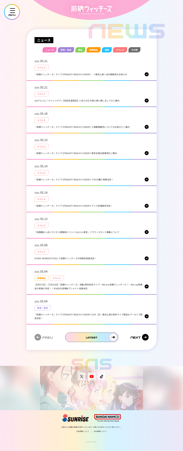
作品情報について (82, 431)
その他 (134, 49)
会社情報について (100, 431)
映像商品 (93, 49)
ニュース (49, 49)
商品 (80, 49)
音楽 (107, 49)
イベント (120, 49)
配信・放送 (66, 49)
